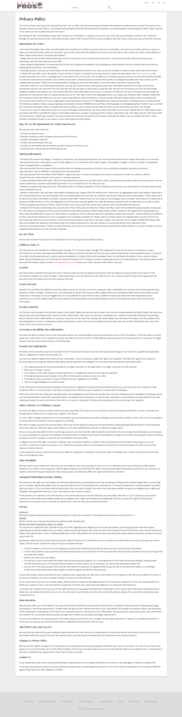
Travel (162, 2)
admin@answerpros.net (64, 262)
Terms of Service (144, 73)
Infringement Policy (47, 701)
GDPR (120, 701)
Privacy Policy (68, 701)
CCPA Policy (134, 701)
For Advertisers (105, 701)
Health (154, 2)
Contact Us (29, 701)
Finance (144, 2)
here (133, 515)
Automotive (133, 2)
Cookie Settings (151, 701)
